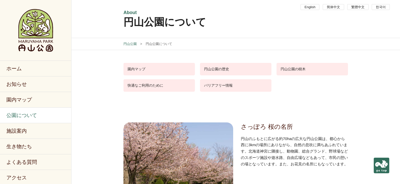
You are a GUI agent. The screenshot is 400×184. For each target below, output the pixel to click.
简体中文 (333, 7)
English (310, 7)
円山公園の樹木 (293, 69)
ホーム (14, 68)
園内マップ (19, 99)
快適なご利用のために (145, 85)
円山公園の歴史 (216, 69)
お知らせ (16, 84)
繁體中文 (358, 7)
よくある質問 (21, 162)
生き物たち (19, 146)
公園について (21, 115)
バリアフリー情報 (218, 85)
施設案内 (16, 131)
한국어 (381, 7)
